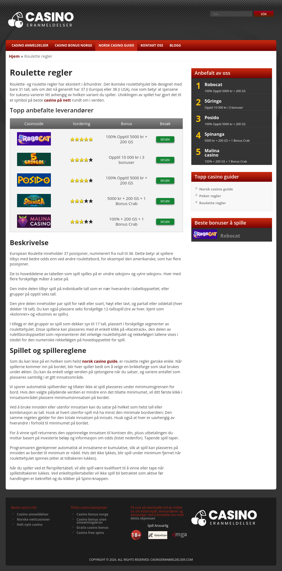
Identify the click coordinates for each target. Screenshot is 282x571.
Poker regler (210, 195)
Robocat (213, 84)
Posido (212, 118)
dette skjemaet (143, 518)
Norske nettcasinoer (33, 519)
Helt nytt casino (29, 524)
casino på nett (57, 100)
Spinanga (214, 134)
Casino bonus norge (73, 45)
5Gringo (213, 101)
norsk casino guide (99, 361)
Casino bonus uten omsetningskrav (92, 521)
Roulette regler (212, 202)
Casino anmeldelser (30, 45)
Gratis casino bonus (93, 527)
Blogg (175, 45)
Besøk (165, 139)
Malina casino (212, 153)
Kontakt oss (151, 45)
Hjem (14, 56)
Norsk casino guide (116, 45)
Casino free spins (90, 532)
